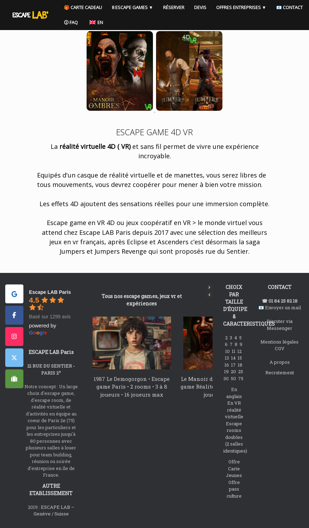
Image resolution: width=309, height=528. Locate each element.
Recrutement (279, 372)
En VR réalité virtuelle (234, 410)
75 (241, 378)
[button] (209, 287)
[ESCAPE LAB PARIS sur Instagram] (14, 336)
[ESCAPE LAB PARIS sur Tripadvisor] (14, 378)
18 (240, 365)
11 (234, 351)
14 (234, 358)
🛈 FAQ (115, 22)
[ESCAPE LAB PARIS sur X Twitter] (14, 357)
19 (227, 371)
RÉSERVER (181, 7)
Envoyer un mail (283, 307)
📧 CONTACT (84, 22)
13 (227, 358)
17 (234, 365)
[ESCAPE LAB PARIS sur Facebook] (14, 315)
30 (226, 378)
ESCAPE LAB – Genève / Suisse (54, 510)
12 (240, 351)
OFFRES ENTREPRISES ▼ (248, 7)
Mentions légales (279, 342)
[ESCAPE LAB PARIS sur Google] (14, 293)
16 (227, 365)
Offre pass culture (234, 489)
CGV (280, 348)
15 (240, 358)
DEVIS (207, 7)
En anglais (234, 392)
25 (241, 371)
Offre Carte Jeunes (234, 468)
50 (234, 378)
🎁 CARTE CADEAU (90, 7)
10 (228, 351)
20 (234, 371)
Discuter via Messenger (280, 324)
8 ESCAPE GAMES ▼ (140, 7)
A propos (280, 362)
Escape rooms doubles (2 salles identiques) (235, 437)
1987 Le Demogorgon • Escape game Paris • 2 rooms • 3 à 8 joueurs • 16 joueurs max (132, 386)
